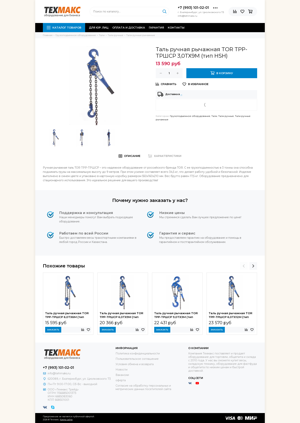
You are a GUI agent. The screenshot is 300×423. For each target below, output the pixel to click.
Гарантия (156, 27)
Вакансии (122, 375)
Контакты (176, 27)
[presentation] (244, 266)
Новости (121, 369)
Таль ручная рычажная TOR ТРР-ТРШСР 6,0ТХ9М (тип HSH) (121, 315)
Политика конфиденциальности (138, 353)
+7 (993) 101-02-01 (193, 8)
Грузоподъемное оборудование (190, 116)
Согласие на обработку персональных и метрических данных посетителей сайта (143, 387)
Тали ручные (226, 116)
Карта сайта (66, 419)
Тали (214, 116)
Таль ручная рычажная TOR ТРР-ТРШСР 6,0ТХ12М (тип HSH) (230, 315)
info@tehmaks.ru (59, 373)
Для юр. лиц (98, 27)
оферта (121, 380)
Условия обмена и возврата (135, 364)
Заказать (53, 329)
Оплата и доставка (128, 27)
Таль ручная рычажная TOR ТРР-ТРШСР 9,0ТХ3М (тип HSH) (176, 315)
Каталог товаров (64, 27)
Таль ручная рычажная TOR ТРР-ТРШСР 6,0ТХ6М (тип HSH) (67, 315)
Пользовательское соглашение (137, 359)
